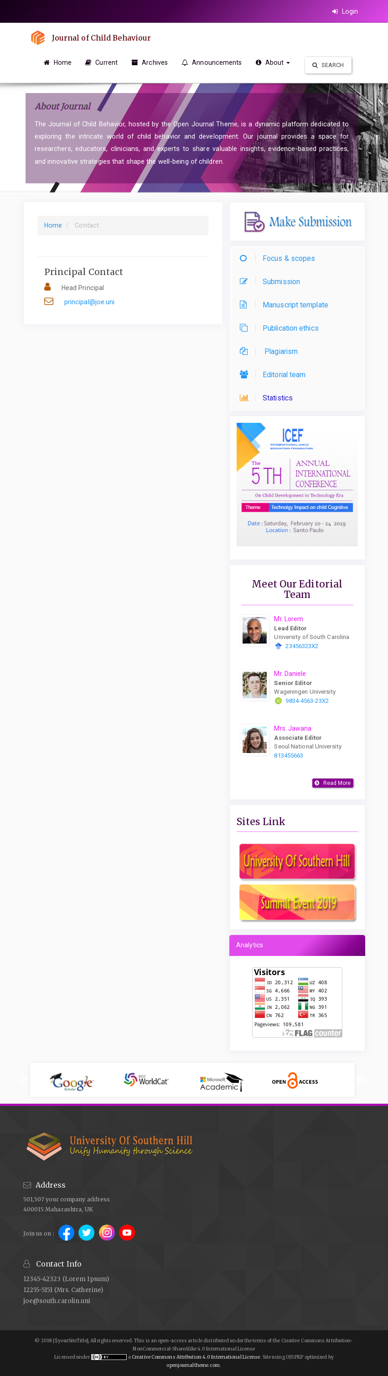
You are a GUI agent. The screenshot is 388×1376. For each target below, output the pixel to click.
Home (58, 62)
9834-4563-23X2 (306, 700)
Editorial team (274, 374)
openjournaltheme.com (193, 1365)
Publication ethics (281, 328)
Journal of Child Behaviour (102, 37)
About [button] (273, 62)
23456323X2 (301, 646)
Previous (23, 1080)
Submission (272, 281)
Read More (337, 783)
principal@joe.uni (89, 302)
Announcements (211, 62)
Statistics (268, 398)
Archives (149, 62)
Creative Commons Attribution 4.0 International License (196, 1357)
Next (361, 1080)
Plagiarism (271, 351)
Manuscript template (286, 305)
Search (328, 65)
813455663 (288, 755)
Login (345, 11)
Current (101, 62)
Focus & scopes (279, 258)
